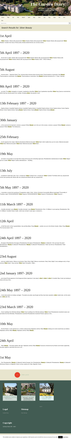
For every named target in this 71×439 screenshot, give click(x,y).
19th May (6, 154)
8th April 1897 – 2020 (14, 86)
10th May (6, 324)
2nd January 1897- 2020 (16, 273)
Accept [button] (60, 437)
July (44, 17)
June (39, 17)
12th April (7, 221)
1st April (6, 36)
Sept (54, 17)
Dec (2, 20)
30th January (8, 120)
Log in (41, 406)
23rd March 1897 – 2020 (16, 307)
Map (8, 17)
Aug (49, 17)
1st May (5, 357)
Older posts (22, 375)
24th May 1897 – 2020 (15, 290)
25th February (9, 137)
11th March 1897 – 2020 (16, 204)
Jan (13, 17)
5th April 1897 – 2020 (14, 52)
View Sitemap (24, 413)
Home (2, 17)
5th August (7, 69)
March (23, 17)
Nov (64, 17)
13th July (6, 170)
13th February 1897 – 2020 (18, 103)
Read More (65, 437)
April (29, 17)
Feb (18, 17)
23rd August (8, 256)
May (34, 17)
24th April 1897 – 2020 (15, 238)
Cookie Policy (6, 413)
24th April (7, 340)
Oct (59, 17)
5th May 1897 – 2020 (14, 187)
